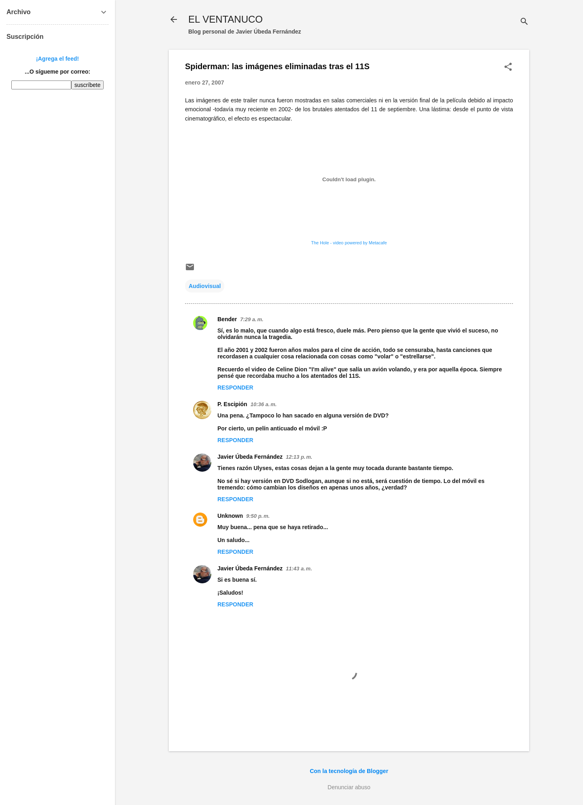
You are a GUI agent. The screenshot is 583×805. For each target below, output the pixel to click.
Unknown (230, 516)
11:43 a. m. (299, 569)
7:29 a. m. (251, 319)
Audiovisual (205, 286)
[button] (508, 67)
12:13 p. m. (299, 457)
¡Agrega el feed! (57, 58)
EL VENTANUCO (225, 19)
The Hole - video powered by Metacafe (349, 242)
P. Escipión (232, 404)
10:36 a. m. (264, 404)
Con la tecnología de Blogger (349, 771)
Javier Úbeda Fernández (250, 456)
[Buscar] (524, 22)
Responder (235, 387)
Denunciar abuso (349, 787)
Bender (227, 319)
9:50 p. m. (258, 516)
